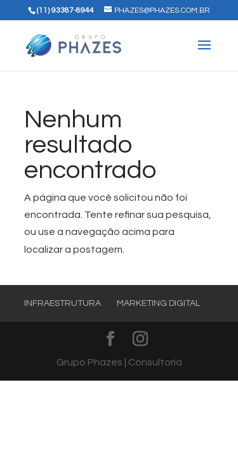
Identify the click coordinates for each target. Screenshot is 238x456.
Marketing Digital (158, 303)
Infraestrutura (62, 303)
